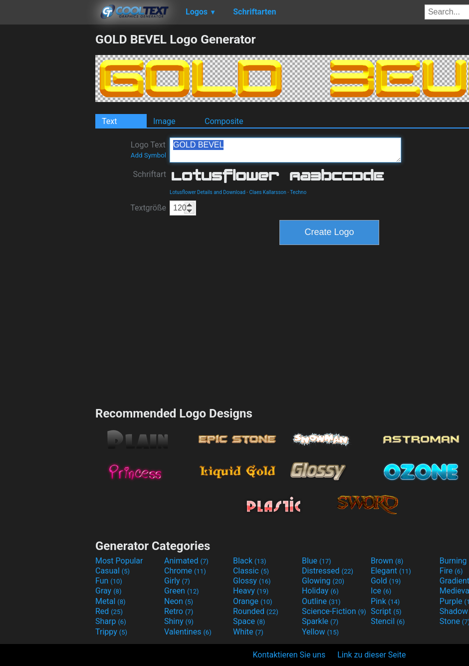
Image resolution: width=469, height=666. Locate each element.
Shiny (179, 621)
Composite (224, 121)
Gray (108, 591)
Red (109, 611)
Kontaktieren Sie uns (289, 655)
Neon (178, 601)
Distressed (327, 571)
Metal (110, 601)
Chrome (185, 571)
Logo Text (148, 149)
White (248, 631)
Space (249, 621)
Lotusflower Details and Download (207, 192)
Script (386, 611)
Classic (251, 571)
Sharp (110, 621)
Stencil (388, 621)
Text (109, 121)
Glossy (252, 581)
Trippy (111, 631)
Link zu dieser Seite (371, 655)
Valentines (188, 631)
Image (164, 121)
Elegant (391, 571)
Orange (252, 601)
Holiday (320, 591)
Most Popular (119, 561)
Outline (321, 601)
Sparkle (320, 621)
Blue (316, 561)
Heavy (250, 591)
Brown (387, 561)
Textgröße (148, 207)
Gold (386, 581)
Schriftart (149, 174)
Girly (177, 581)
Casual (112, 571)
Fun (108, 581)
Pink (385, 601)
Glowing (323, 581)
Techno (298, 192)
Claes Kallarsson (267, 192)
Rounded (255, 611)
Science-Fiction (334, 611)
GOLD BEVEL (285, 150)
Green (181, 591)
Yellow (320, 631)
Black (249, 561)
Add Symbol (148, 155)
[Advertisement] (47, 182)
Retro (178, 611)
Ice (381, 591)
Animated (186, 561)
